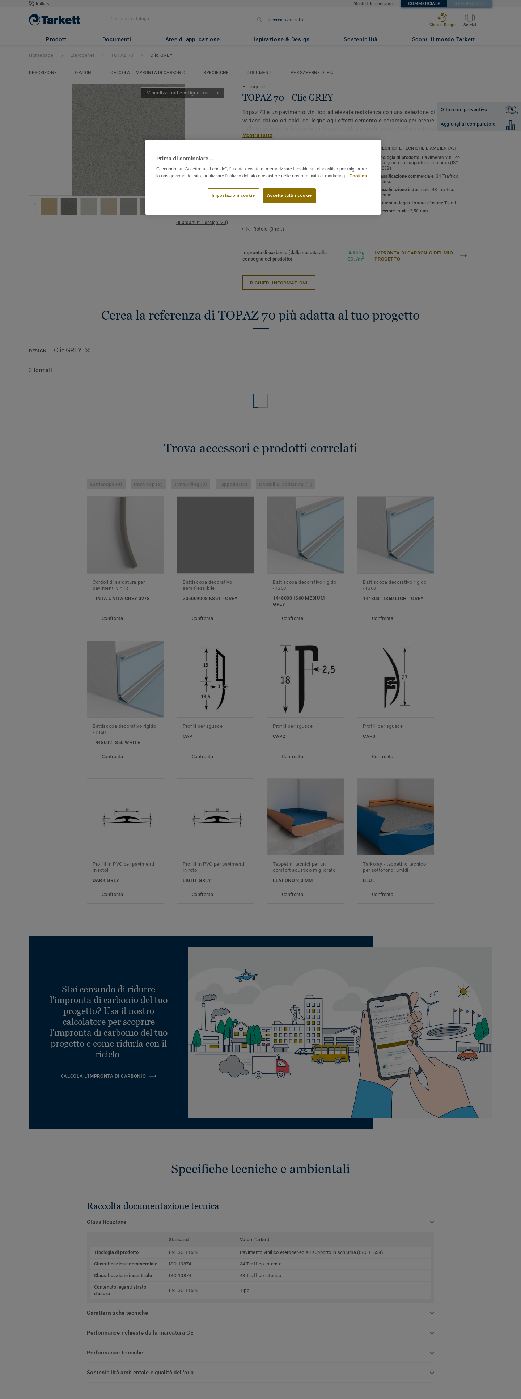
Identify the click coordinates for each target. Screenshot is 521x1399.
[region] (263, 177)
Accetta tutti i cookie (289, 195)
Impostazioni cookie (233, 195)
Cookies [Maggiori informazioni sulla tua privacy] (358, 175)
